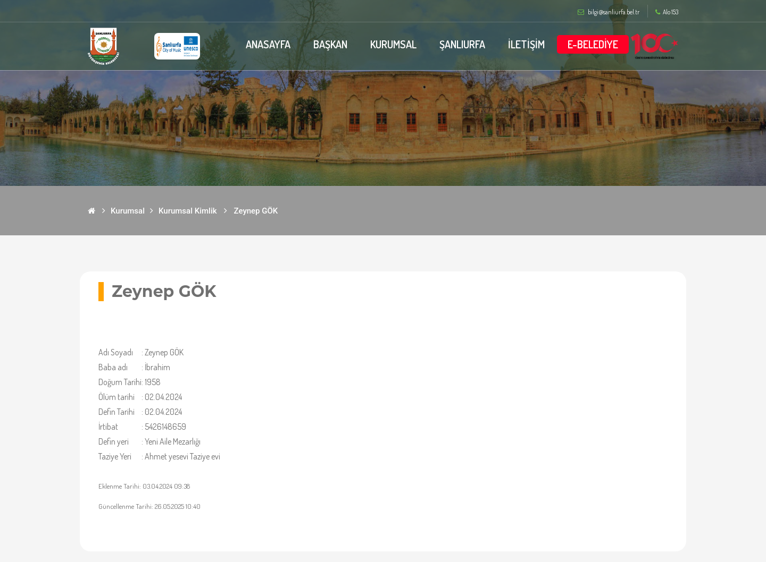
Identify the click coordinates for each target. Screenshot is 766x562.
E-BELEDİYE (593, 44)
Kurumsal (128, 211)
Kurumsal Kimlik (188, 211)
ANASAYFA (267, 44)
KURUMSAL (393, 44)
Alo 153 (666, 12)
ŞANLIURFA (462, 44)
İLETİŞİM (526, 44)
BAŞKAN (329, 44)
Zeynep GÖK (256, 211)
